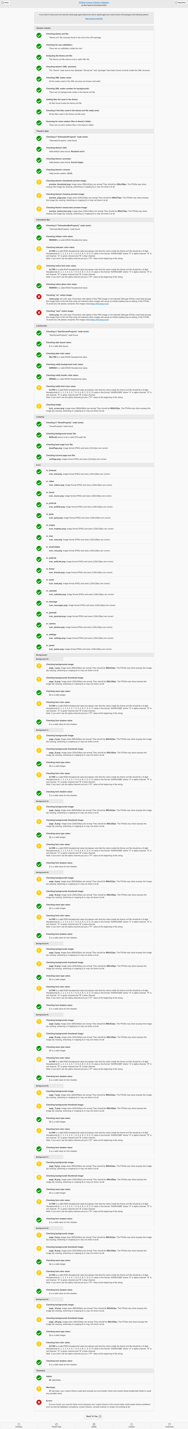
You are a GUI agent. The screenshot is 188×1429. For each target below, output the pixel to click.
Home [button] (6, 2)
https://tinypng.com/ (99, 304)
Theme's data (56, 1427)
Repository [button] (182, 2)
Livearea (132, 1427)
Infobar (94, 1427)
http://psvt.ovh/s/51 (94, 19)
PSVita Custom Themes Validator (94, 3)
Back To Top (92, 1416)
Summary (18, 1427)
